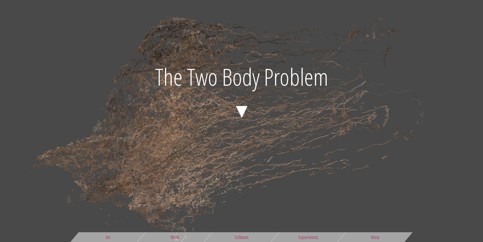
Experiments (308, 237)
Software (241, 237)
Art (108, 237)
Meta (375, 237)
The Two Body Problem (241, 77)
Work (174, 237)
